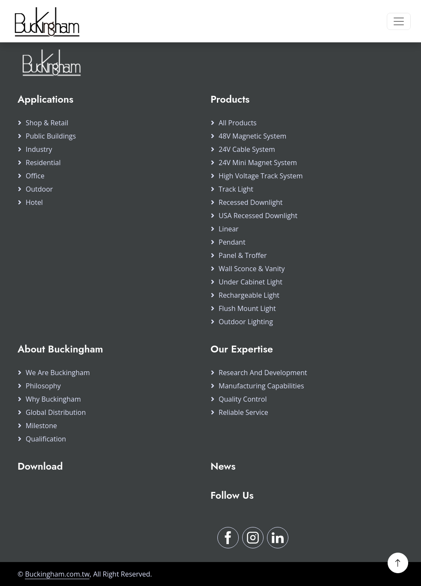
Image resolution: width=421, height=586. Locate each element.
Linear (229, 229)
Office (35, 176)
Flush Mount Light (247, 308)
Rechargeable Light (249, 295)
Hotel (34, 202)
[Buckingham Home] (45, 21)
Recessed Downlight (250, 202)
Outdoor (39, 189)
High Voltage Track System (261, 176)
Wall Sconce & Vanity (252, 268)
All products (238, 122)
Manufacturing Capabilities (261, 386)
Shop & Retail (47, 122)
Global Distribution (56, 412)
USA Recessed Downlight (258, 215)
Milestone (41, 425)
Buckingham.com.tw (57, 574)
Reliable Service (243, 412)
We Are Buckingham (58, 372)
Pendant (232, 242)
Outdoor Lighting (246, 321)
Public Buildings (51, 136)
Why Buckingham (53, 399)
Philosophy (43, 386)
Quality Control (243, 399)
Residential (43, 162)
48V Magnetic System (252, 136)
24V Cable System (247, 149)
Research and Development (263, 372)
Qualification (46, 439)
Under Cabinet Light (250, 282)
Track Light (236, 189)
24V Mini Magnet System (258, 162)
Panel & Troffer (243, 255)
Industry (39, 149)
